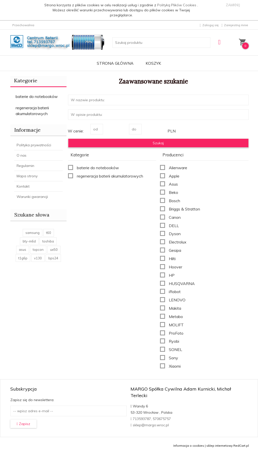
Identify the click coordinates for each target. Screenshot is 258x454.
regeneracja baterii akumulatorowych (32, 110)
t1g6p (22, 258)
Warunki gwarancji (32, 196)
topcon (38, 250)
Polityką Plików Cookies (177, 5)
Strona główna (115, 63)
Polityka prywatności (34, 145)
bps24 (53, 258)
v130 (38, 258)
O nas (21, 155)
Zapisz (23, 424)
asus (22, 250)
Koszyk (153, 63)
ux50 (54, 250)
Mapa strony (27, 176)
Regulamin (25, 165)
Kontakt (23, 186)
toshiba (48, 241)
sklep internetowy (219, 445)
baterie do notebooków (37, 96)
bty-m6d (29, 241)
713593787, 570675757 (151, 418)
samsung (32, 233)
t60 (48, 233)
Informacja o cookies (188, 445)
